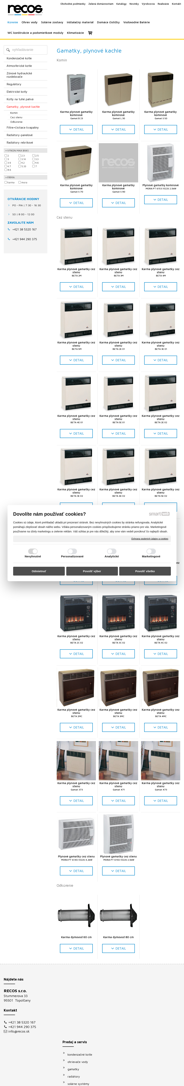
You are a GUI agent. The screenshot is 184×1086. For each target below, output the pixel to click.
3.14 (23, 159)
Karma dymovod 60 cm (76, 937)
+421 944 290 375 (22, 1027)
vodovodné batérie (82, 1028)
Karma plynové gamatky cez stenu (76, 272)
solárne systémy (80, 1021)
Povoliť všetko (145, 571)
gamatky (75, 1006)
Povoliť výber (92, 571)
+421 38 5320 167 (24, 229)
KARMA (11, 182)
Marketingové (151, 556)
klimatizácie (77, 1043)
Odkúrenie (65, 885)
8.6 (9, 169)
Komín (62, 60)
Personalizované (72, 556)
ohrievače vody (79, 999)
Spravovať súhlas (155, 1080)
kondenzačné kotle (81, 991)
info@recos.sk (19, 1031)
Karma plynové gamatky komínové (76, 115)
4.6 (37, 162)
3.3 (36, 159)
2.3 (23, 155)
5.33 (23, 166)
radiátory (75, 1013)
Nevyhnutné (33, 556)
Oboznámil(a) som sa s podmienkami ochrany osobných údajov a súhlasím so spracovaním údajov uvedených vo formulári (151, 1039)
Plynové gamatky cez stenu (76, 858)
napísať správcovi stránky (87, 1080)
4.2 (23, 162)
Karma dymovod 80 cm (118, 937)
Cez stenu (64, 217)
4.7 (9, 166)
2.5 (37, 155)
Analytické (112, 556)
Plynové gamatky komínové (161, 187)
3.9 (9, 162)
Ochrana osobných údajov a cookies (149, 538)
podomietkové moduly (84, 1035)
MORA (24, 182)
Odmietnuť (39, 571)
